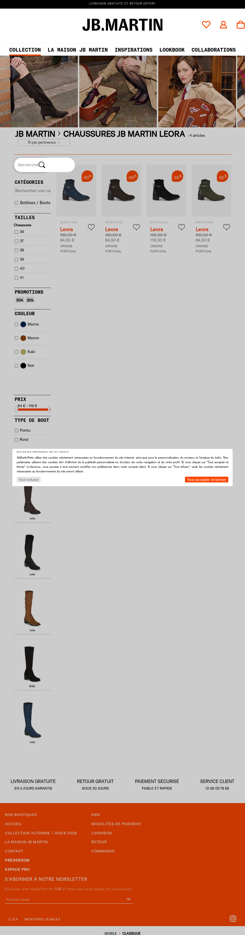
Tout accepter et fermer (206, 480)
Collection (25, 49)
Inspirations (134, 49)
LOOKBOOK (172, 49)
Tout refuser (29, 480)
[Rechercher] (42, 165)
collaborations (214, 49)
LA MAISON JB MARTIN (78, 49)
